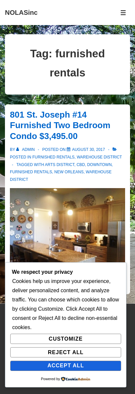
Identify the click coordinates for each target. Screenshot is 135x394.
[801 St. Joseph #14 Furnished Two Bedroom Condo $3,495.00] (88, 149)
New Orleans (69, 172)
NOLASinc (21, 12)
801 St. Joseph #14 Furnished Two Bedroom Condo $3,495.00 (60, 125)
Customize (66, 339)
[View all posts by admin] (26, 149)
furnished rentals (31, 172)
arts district (59, 164)
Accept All (66, 365)
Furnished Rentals (53, 157)
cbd (81, 164)
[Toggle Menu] (123, 12)
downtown (99, 164)
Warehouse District (99, 157)
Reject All (66, 352)
